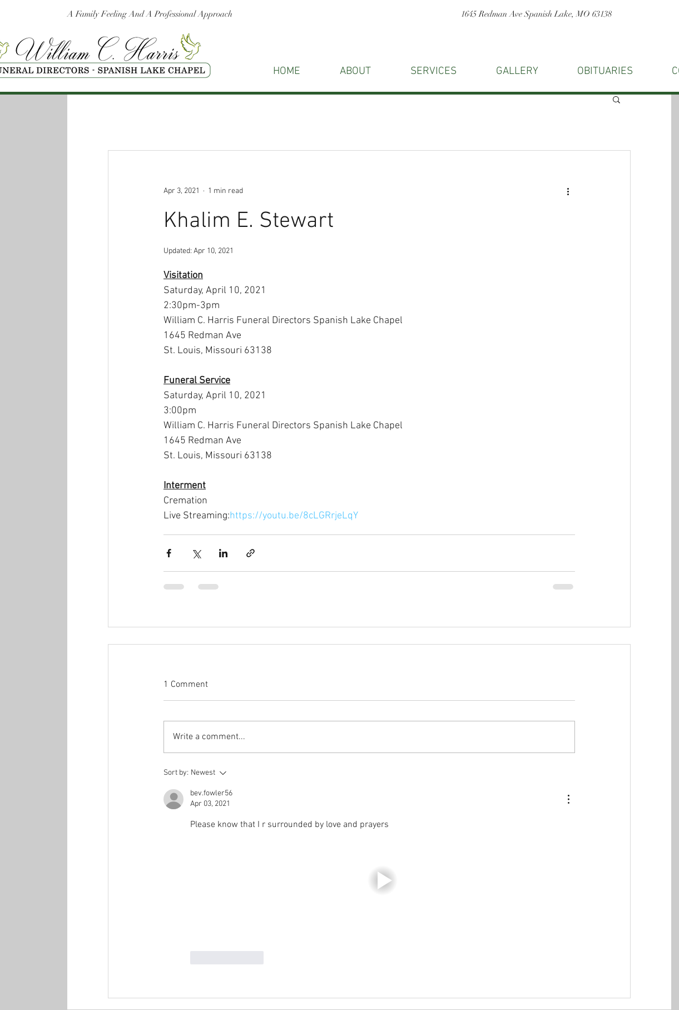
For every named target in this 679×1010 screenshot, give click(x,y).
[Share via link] (250, 553)
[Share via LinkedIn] (223, 553)
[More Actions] (568, 799)
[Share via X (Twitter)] (196, 553)
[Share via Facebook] (168, 553)
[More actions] (568, 190)
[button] (616, 99)
